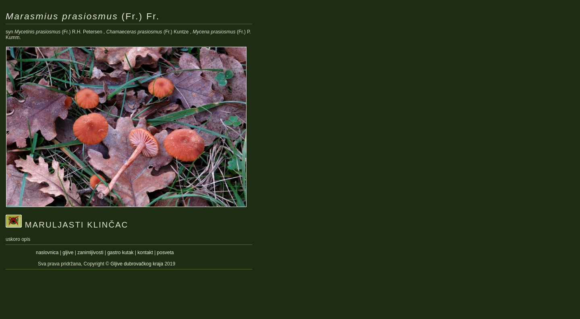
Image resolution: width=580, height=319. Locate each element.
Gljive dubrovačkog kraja (137, 264)
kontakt (145, 252)
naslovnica (47, 252)
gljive (67, 252)
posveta (165, 252)
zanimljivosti (90, 252)
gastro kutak (120, 252)
